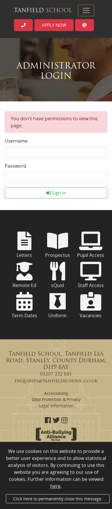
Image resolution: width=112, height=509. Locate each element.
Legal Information (56, 405)
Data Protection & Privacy (56, 399)
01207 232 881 (56, 374)
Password (15, 166)
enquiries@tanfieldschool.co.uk (56, 381)
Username (16, 141)
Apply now (54, 25)
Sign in (56, 193)
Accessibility (56, 393)
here (55, 486)
